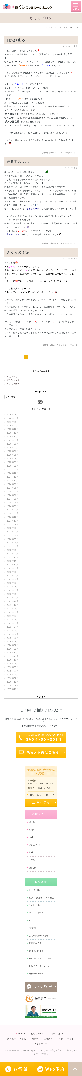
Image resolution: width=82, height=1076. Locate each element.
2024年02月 (13, 510)
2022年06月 (13, 579)
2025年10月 (13, 436)
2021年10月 (13, 605)
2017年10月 (13, 689)
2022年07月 (13, 576)
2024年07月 (13, 491)
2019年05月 (13, 667)
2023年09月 (13, 524)
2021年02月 (13, 634)
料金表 (35, 1039)
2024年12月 (13, 473)
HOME (21, 1033)
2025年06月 (13, 451)
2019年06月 (13, 663)
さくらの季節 (18, 252)
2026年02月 (13, 422)
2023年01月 (13, 554)
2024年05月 (13, 499)
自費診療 (48, 1039)
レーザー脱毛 (35, 890)
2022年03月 (13, 590)
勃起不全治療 (35, 943)
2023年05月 (13, 539)
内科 (31, 837)
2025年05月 (13, 455)
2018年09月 (13, 685)
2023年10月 (13, 521)
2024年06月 (13, 495)
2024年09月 (13, 484)
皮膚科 (32, 830)
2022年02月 (13, 594)
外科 (31, 852)
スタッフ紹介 (56, 1033)
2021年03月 (13, 630)
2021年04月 (13, 627)
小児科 (32, 860)
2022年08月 (13, 572)
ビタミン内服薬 (36, 951)
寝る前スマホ (18, 162)
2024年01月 (13, 513)
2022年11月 (13, 561)
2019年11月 (13, 656)
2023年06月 (13, 535)
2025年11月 (13, 433)
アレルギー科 (35, 845)
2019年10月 (13, 660)
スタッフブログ (66, 1039)
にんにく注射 (35, 905)
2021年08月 (13, 612)
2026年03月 (13, 418)
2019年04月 (13, 671)
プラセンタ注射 (36, 913)
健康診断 (33, 928)
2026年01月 (13, 425)
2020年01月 (13, 649)
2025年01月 (13, 469)
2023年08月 (13, 528)
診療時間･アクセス (16, 1039)
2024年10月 (13, 480)
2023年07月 (13, 532)
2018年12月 (13, 682)
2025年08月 (13, 444)
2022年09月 (13, 568)
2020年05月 (13, 638)
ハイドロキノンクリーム (40, 958)
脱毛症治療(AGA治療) (39, 935)
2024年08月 (13, 488)
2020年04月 (13, 641)
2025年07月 (13, 447)
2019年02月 (13, 678)
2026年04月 (13, 414)
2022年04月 (13, 586)
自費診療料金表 (36, 973)
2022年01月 (13, 598)
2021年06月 (13, 619)
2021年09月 (13, 608)
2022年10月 (13, 565)
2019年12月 (13, 652)
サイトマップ (40, 1044)
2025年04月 (13, 458)
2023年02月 (13, 550)
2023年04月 (13, 543)
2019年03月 (13, 674)
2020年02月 (13, 645)
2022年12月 (13, 557)
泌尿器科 (33, 868)
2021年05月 (13, 623)
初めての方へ (37, 1033)
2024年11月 (13, 477)
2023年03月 (13, 546)
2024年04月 (13, 502)
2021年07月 (13, 616)
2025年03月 (13, 462)
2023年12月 (13, 517)
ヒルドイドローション (39, 966)
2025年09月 (13, 440)
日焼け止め (16, 40)
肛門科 (32, 822)
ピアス (32, 920)
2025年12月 (13, 429)
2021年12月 (13, 601)
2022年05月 (13, 583)
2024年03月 (13, 506)
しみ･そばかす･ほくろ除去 (41, 897)
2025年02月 (13, 466)
